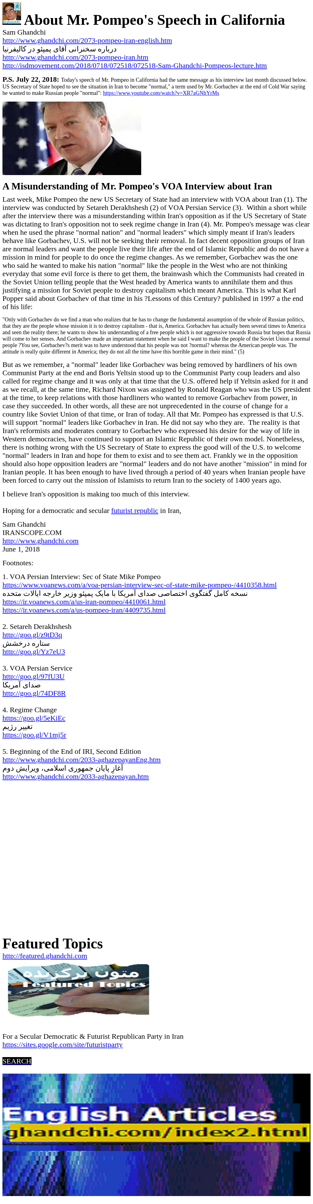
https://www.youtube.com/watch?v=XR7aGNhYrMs (161, 93)
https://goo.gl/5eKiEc (33, 718)
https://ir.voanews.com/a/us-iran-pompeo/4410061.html (84, 602)
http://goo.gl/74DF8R (34, 693)
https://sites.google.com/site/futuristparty (62, 1045)
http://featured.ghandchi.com (44, 956)
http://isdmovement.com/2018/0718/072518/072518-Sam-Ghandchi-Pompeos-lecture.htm (134, 65)
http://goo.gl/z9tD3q (32, 635)
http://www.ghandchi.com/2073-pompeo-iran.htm (75, 57)
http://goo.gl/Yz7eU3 (33, 652)
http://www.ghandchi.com (40, 541)
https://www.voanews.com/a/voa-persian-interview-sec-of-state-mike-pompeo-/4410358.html (139, 585)
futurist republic (134, 510)
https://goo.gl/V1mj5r (34, 735)
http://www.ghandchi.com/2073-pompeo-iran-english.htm (87, 40)
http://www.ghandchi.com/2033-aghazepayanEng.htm (81, 760)
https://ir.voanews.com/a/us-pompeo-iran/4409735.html (84, 610)
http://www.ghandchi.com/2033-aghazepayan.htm (75, 776)
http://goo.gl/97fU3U (33, 676)
